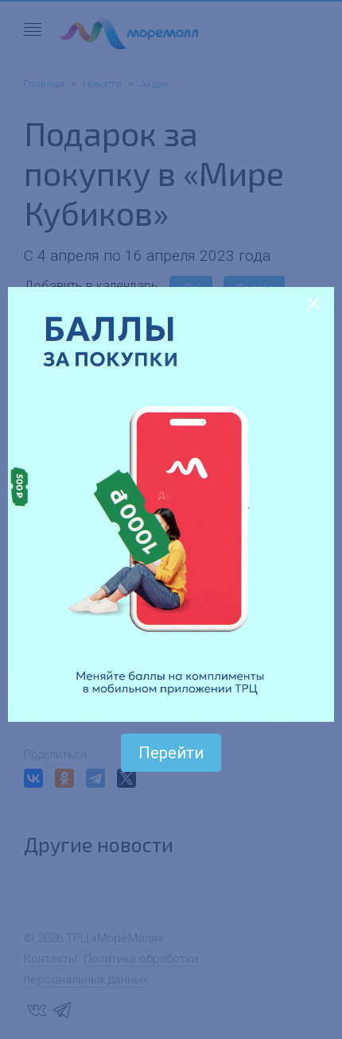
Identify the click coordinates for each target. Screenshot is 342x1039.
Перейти (171, 752)
